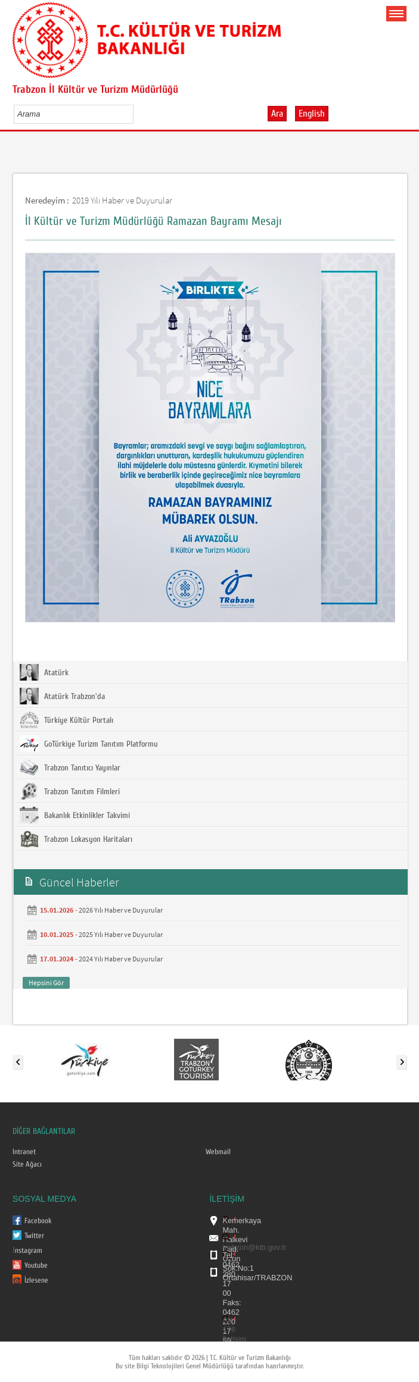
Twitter (34, 1235)
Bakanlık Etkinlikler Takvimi (75, 815)
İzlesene (36, 1280)
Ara (277, 113)
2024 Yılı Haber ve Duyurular (121, 958)
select (137, 113)
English (312, 113)
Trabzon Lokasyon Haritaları (76, 839)
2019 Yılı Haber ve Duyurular (122, 200)
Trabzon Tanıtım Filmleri (70, 791)
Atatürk (44, 672)
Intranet (24, 1152)
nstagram (28, 1250)
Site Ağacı (27, 1164)
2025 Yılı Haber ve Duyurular (121, 934)
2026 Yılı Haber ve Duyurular (121, 909)
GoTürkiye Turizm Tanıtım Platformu (89, 743)
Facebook (38, 1221)
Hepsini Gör (46, 982)
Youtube (36, 1265)
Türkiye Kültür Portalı (66, 720)
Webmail (218, 1152)
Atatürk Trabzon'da (62, 696)
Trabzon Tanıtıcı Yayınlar (70, 767)
